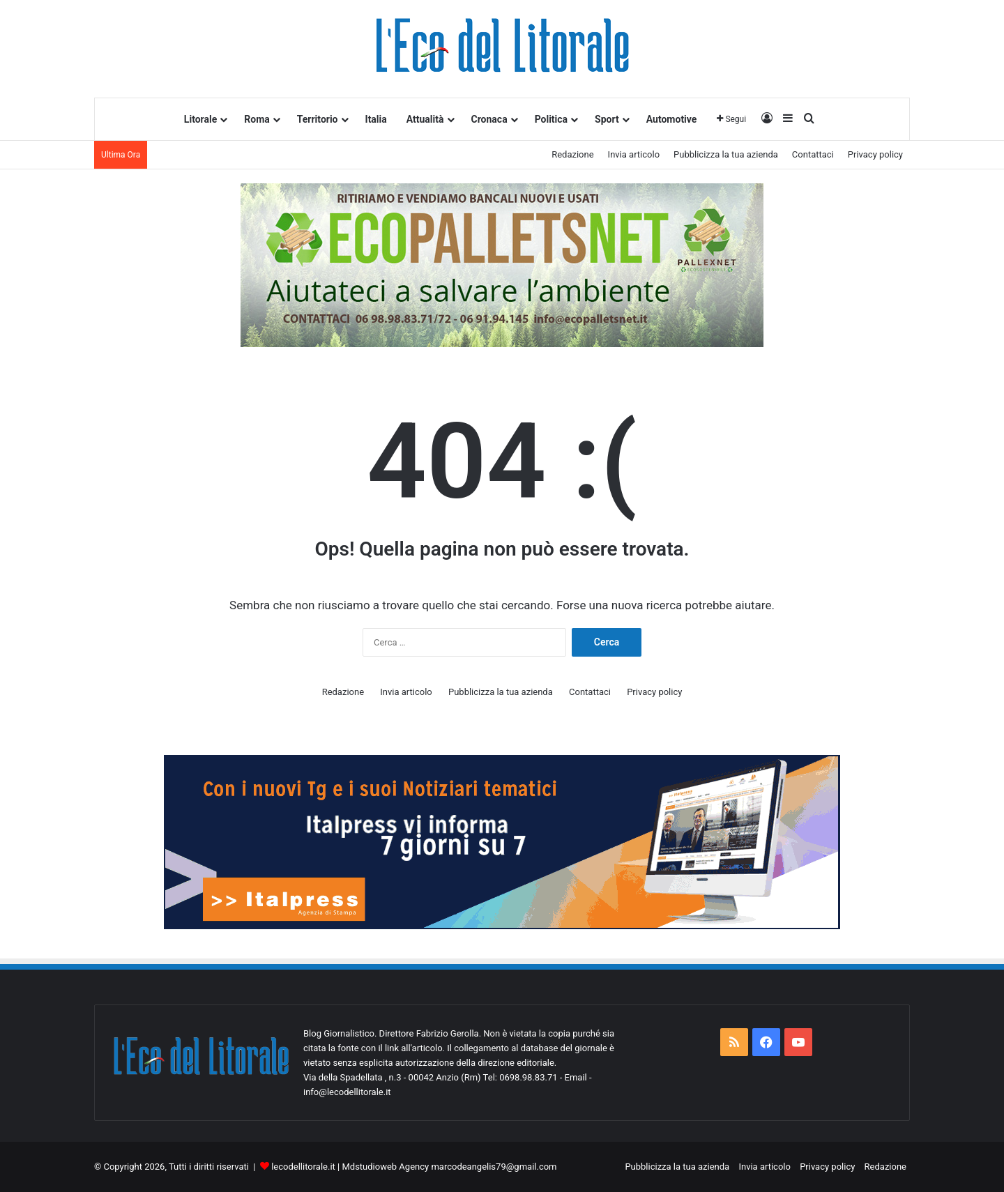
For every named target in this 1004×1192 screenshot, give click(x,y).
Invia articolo (634, 154)
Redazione (572, 154)
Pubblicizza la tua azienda (726, 154)
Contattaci (813, 154)
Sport (607, 119)
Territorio (317, 119)
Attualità (425, 119)
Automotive (671, 119)
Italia (376, 119)
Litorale (200, 119)
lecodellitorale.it (303, 1166)
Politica (551, 119)
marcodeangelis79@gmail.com (493, 1166)
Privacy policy (875, 154)
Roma (257, 119)
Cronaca (489, 119)
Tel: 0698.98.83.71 (521, 1077)
